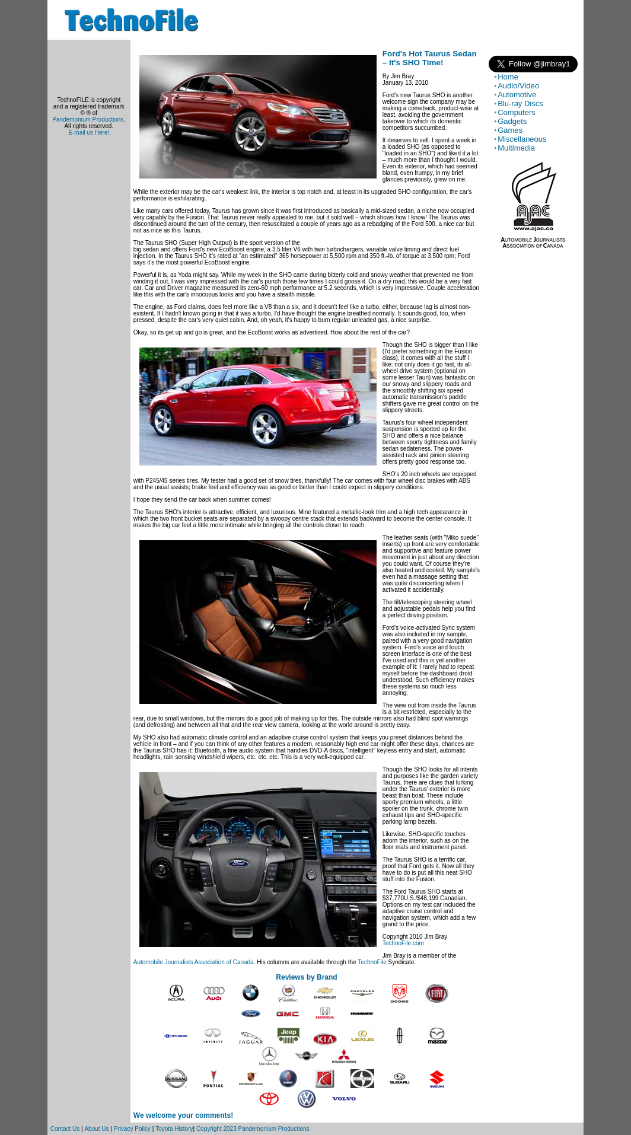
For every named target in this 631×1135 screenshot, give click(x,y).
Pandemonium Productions (87, 119)
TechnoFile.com (403, 943)
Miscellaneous (522, 139)
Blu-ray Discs (520, 103)
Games (510, 130)
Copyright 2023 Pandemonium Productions (253, 1129)
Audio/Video (518, 85)
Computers (517, 112)
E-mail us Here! (88, 132)
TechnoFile (372, 962)
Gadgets (512, 121)
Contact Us (64, 1129)
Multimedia (516, 148)
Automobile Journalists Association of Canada (193, 962)
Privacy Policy (132, 1129)
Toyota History (174, 1129)
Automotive (517, 94)
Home (508, 76)
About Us (96, 1129)
